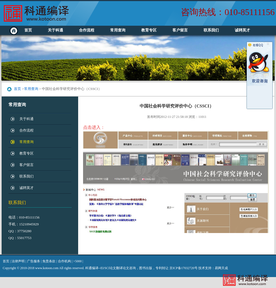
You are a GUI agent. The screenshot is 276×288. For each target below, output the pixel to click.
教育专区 (149, 30)
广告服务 (33, 261)
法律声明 (18, 261)
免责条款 (48, 261)
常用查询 (117, 30)
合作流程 (86, 30)
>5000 (77, 261)
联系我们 (211, 30)
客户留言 (180, 30)
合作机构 (64, 261)
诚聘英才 (242, 30)
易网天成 (221, 268)
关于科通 (55, 30)
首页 (28, 30)
